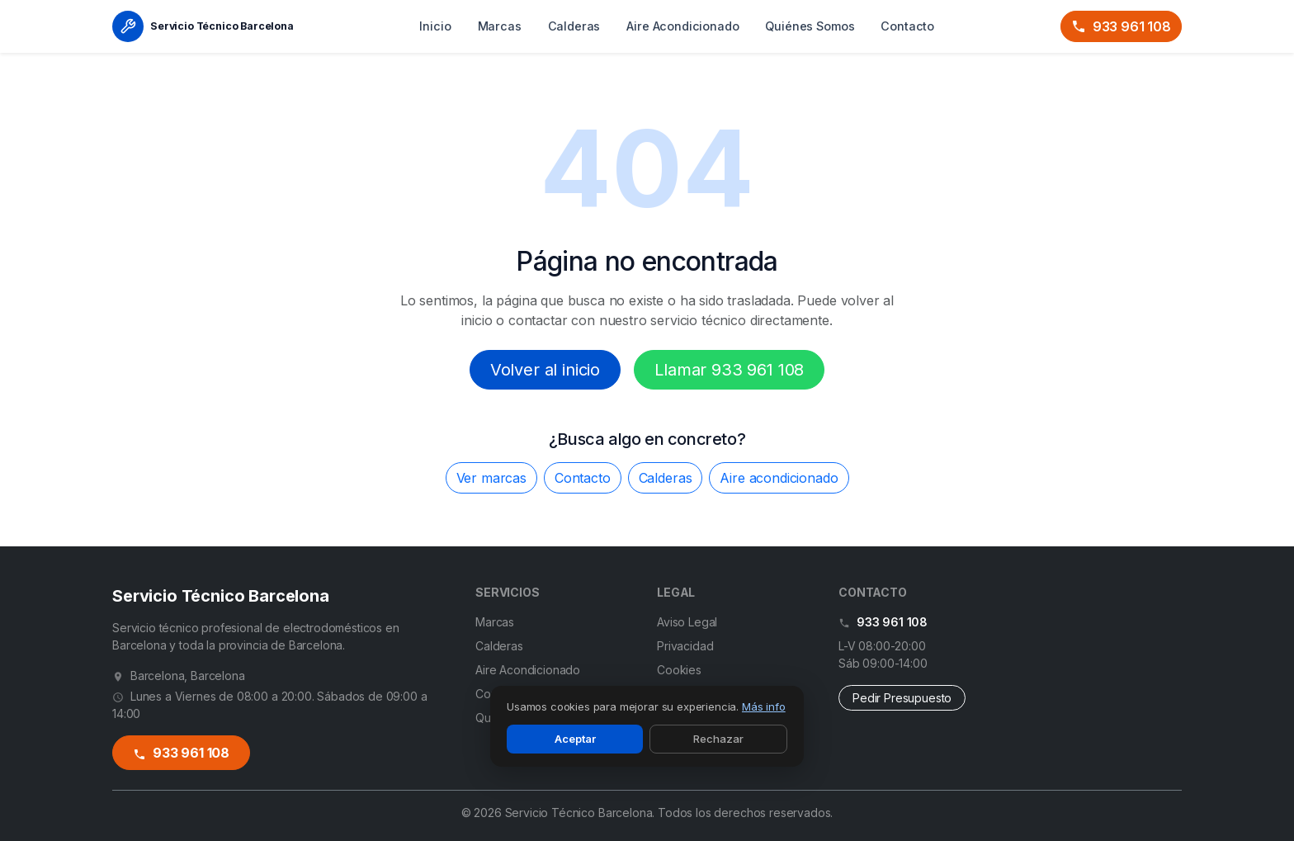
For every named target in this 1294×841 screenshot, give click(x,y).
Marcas (500, 26)
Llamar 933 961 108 (729, 370)
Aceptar (575, 738)
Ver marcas (491, 478)
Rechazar (718, 738)
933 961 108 (1121, 26)
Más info (764, 706)
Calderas (574, 26)
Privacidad (685, 646)
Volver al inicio (545, 370)
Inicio (435, 26)
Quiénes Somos (809, 26)
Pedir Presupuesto (902, 698)
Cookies (679, 670)
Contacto (907, 26)
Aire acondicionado (779, 478)
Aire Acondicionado (682, 26)
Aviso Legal (687, 622)
